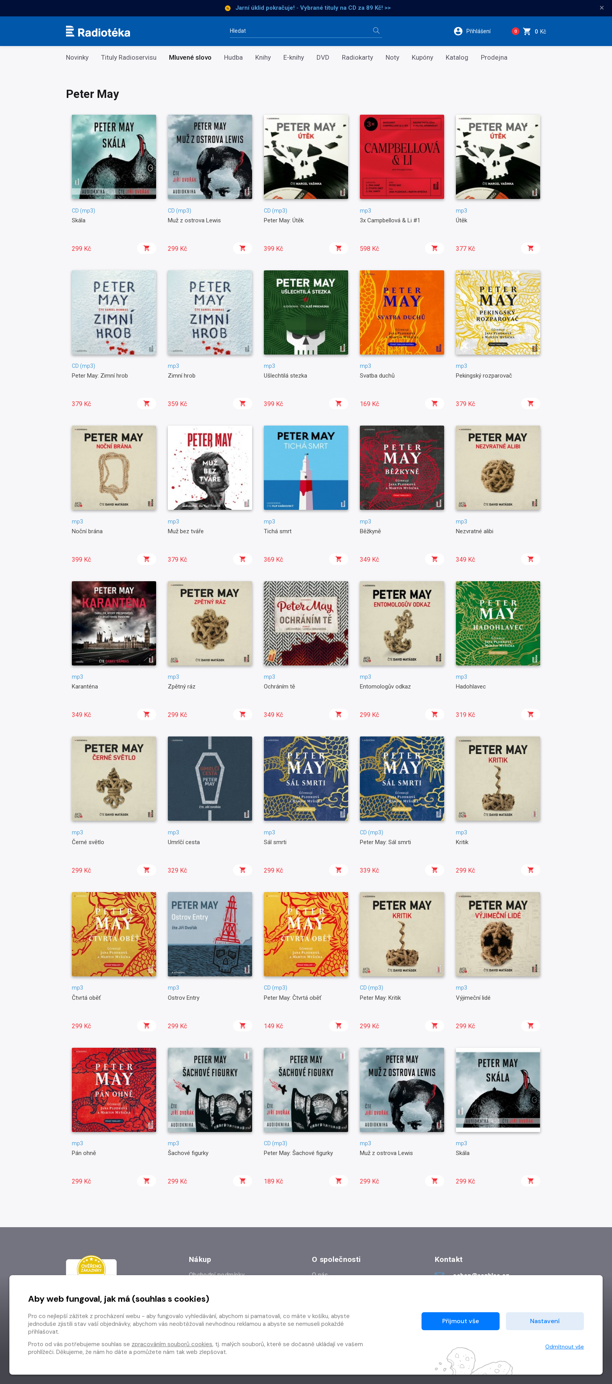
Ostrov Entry (183, 997)
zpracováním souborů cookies (172, 1344)
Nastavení (545, 1321)
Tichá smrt (278, 531)
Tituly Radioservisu (129, 57)
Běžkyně (370, 531)
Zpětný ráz (182, 686)
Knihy (263, 57)
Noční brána (87, 531)
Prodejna (494, 57)
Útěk (461, 220)
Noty (392, 57)
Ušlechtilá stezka (285, 375)
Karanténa (85, 686)
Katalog (457, 57)
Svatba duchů (377, 375)
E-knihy (293, 57)
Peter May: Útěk (284, 220)
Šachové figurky (188, 1153)
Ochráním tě (279, 686)
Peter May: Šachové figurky (298, 1153)
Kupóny (422, 57)
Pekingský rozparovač (484, 375)
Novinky (77, 57)
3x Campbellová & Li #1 (390, 220)
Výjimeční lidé (473, 997)
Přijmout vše (460, 1321)
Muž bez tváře (186, 531)
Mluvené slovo (190, 57)
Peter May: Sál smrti (385, 842)
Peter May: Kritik (380, 997)
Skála (78, 220)
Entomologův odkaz (385, 686)
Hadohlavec (471, 686)
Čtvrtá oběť (86, 997)
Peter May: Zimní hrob (100, 375)
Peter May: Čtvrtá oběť (292, 997)
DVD (323, 57)
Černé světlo (88, 842)
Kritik (462, 842)
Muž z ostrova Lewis (194, 220)
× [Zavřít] (602, 8)
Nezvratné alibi (474, 531)
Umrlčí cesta (184, 842)
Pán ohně (84, 1153)
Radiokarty (357, 57)
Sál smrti (275, 842)
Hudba (233, 57)
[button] (477, 31)
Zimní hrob (182, 375)
